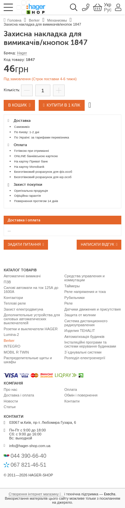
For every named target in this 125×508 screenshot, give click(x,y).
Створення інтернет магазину (34, 494)
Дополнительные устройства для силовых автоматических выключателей (32, 319)
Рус (108, 9)
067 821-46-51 (28, 465)
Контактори (13, 298)
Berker (9, 341)
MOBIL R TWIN (16, 352)
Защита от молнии (80, 315)
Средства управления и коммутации (84, 278)
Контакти (72, 401)
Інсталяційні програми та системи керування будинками (90, 344)
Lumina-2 (11, 335)
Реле (68, 303)
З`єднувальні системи (82, 352)
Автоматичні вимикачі (22, 276)
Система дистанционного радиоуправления (85, 323)
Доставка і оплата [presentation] (24, 220)
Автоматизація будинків (84, 337)
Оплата (70, 389)
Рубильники (74, 298)
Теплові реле (15, 303)
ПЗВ (7, 282)
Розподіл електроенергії (84, 358)
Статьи (10, 407)
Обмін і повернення (81, 395)
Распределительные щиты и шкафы (28, 360)
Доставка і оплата (19, 395)
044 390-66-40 (28, 456)
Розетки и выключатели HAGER (31, 329)
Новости (11, 401)
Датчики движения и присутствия (92, 309)
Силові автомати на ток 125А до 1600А (31, 290)
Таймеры (72, 286)
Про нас (10, 389)
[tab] (62, 220)
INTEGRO (12, 346)
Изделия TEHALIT (79, 331)
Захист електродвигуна (23, 309)
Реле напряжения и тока (85, 292)
